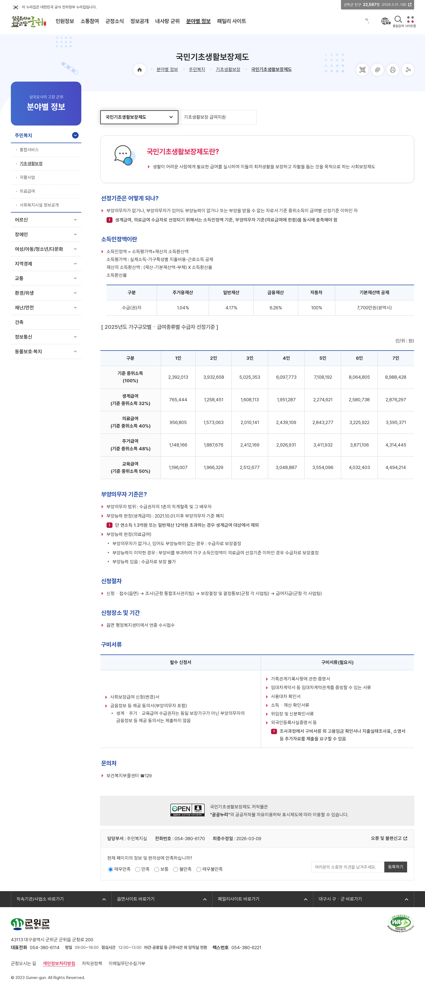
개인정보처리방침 (59, 963)
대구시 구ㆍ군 (340, 899)
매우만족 (122, 869)
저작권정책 (92, 963)
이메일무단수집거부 (127, 963)
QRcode (362, 69)
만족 (145, 869)
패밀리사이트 (239, 899)
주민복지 (197, 69)
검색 (398, 19)
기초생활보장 (228, 69)
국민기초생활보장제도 (271, 69)
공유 (408, 69)
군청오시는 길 (23, 963)
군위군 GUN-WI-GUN (30, 924)
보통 (164, 869)
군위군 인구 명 (375, 5)
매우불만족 (212, 869)
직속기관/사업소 (40, 899)
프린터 (393, 69)
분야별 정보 (167, 69)
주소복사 (377, 69)
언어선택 (386, 21)
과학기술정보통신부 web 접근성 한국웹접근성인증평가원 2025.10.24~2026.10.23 (400, 923)
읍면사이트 (136, 899)
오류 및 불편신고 (386, 838)
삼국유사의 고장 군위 (28, 21)
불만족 (185, 869)
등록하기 (395, 866)
